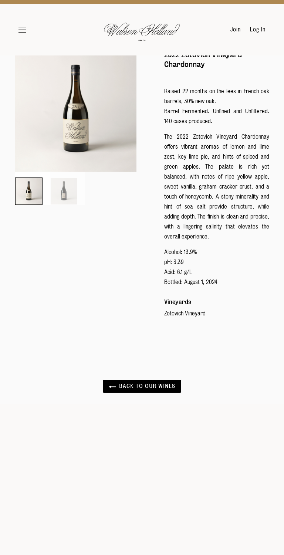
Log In (258, 29)
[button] (30, 29)
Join (235, 29)
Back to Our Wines (142, 403)
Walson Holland (142, 33)
